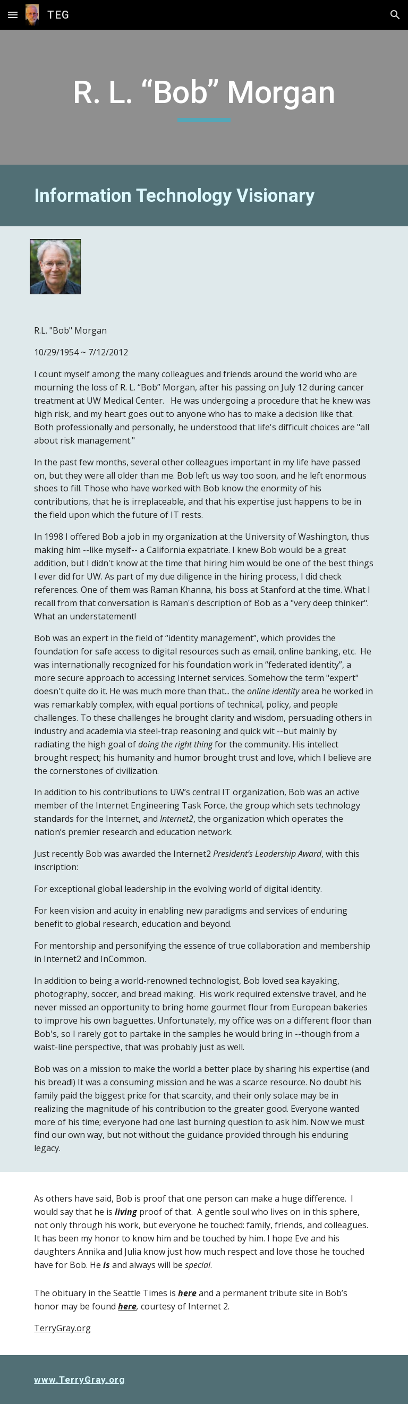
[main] (204, 97)
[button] (13, 14)
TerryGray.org (62, 1328)
